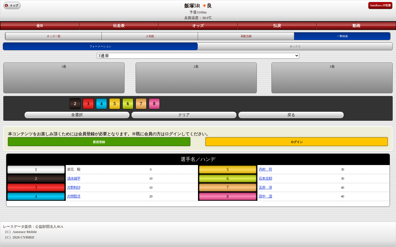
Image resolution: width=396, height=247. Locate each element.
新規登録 (99, 142)
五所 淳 (265, 187)
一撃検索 (342, 36)
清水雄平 (73, 178)
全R (39, 26)
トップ (14, 5)
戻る (291, 115)
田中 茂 (265, 196)
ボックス (295, 46)
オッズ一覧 (54, 36)
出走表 (119, 26)
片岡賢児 (73, 196)
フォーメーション (100, 46)
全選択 (77, 115)
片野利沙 (73, 187)
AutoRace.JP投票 (380, 5)
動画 (356, 26)
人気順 (150, 36)
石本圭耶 (265, 178)
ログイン (297, 142)
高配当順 (246, 36)
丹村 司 (265, 169)
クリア (184, 115)
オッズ (198, 26)
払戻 (277, 26)
